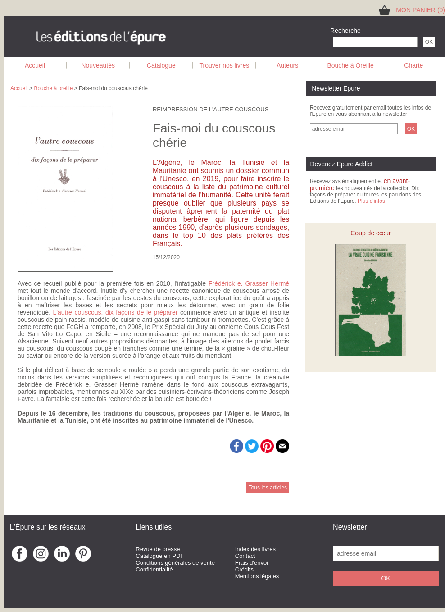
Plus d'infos (371, 201)
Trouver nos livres (225, 65)
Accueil (35, 65)
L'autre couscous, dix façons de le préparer (115, 312)
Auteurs (287, 65)
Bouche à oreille (53, 88)
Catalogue (161, 65)
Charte (413, 65)
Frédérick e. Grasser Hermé (249, 283)
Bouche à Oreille (350, 65)
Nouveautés (98, 65)
